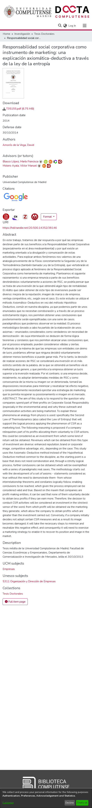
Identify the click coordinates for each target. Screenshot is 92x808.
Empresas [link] (9, 569)
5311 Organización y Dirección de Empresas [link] (29, 581)
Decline (69, 802)
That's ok (82, 802)
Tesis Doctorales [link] (44, 34)
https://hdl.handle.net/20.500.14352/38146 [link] (30, 228)
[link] (18, 109)
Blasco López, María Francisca (20, 161)
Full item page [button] (15, 602)
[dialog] (46, 798)
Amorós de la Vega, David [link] (18, 145)
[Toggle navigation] (84, 25)
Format (47, 217)
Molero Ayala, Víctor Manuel (20, 166)
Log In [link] (72, 26)
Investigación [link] (22, 34)
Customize (8, 802)
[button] (60, 26)
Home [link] (6, 34)
